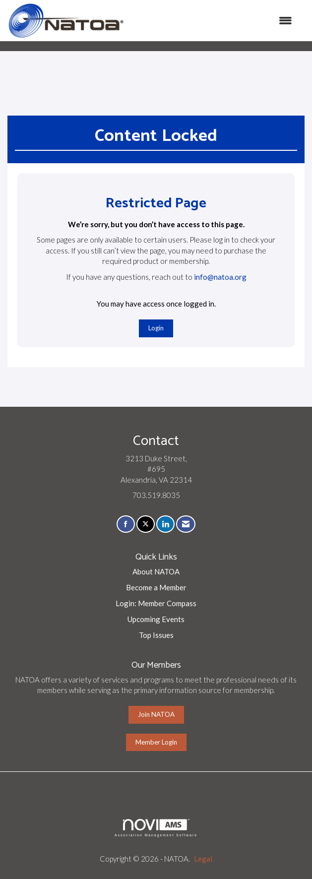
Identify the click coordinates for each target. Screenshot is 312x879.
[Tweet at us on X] (145, 524)
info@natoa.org (220, 276)
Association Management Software (156, 828)
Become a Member (156, 587)
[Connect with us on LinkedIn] (165, 524)
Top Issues (156, 634)
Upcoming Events (156, 619)
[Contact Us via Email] (185, 524)
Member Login (156, 742)
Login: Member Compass (156, 603)
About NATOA (156, 571)
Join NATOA (156, 714)
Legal (203, 858)
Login (156, 328)
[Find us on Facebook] (126, 524)
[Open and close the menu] (213, 20)
